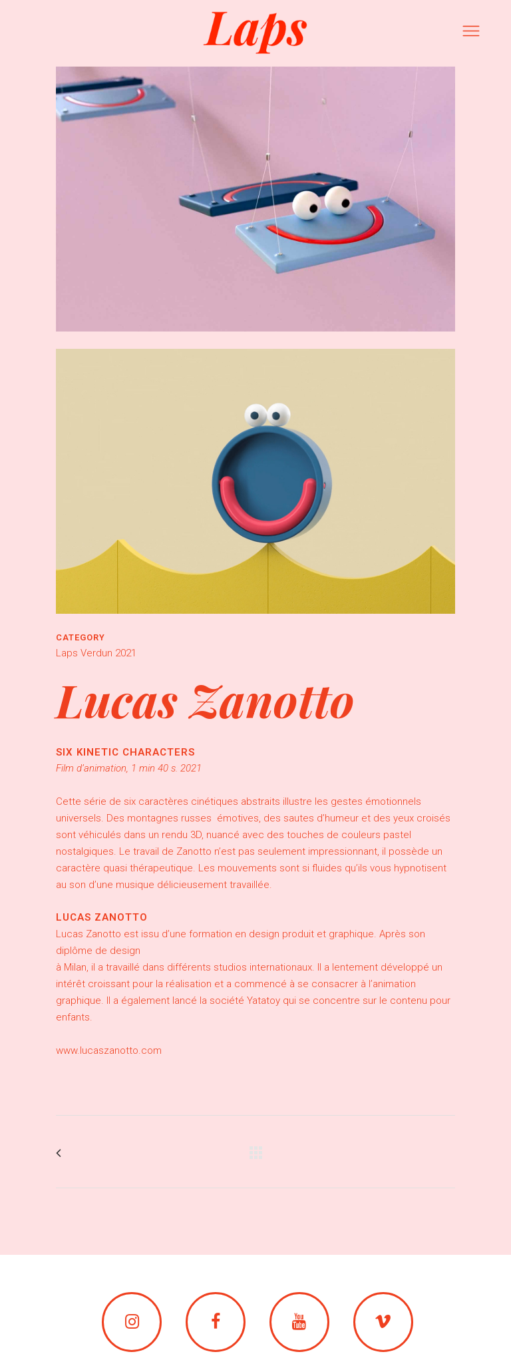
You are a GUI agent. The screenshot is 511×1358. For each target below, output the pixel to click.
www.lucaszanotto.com (109, 1050)
